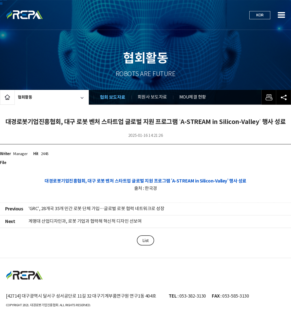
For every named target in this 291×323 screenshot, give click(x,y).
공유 (283, 97)
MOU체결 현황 (192, 97)
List (145, 240)
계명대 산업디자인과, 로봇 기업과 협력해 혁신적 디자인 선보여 (85, 221)
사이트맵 (281, 15)
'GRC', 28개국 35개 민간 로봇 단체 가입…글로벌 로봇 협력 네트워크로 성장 (96, 208)
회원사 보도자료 (152, 97)
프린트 (268, 97)
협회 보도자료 (112, 97)
